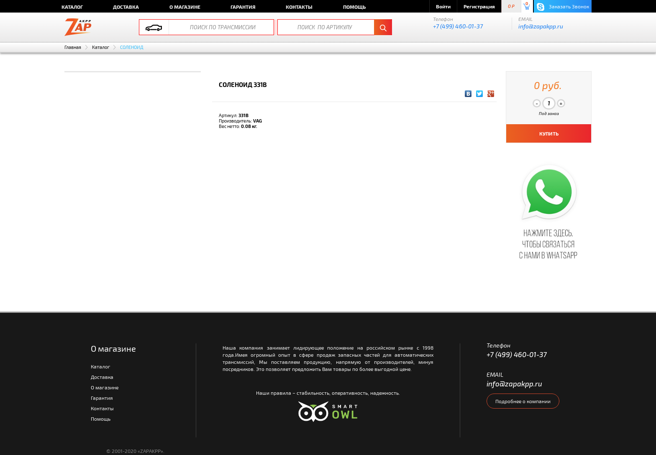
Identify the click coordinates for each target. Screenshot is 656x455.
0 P (511, 6)
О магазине (184, 7)
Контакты (299, 7)
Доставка (126, 7)
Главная (72, 47)
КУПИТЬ (549, 133)
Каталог (72, 7)
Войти (443, 6)
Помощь (354, 7)
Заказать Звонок (563, 7)
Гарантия (243, 7)
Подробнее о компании (523, 401)
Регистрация (479, 6)
